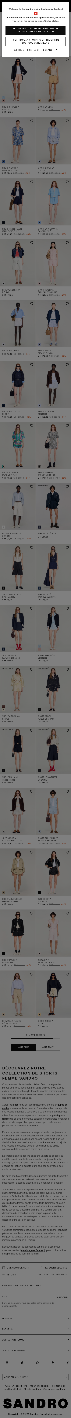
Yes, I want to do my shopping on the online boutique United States (36, 30)
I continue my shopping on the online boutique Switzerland (35, 41)
